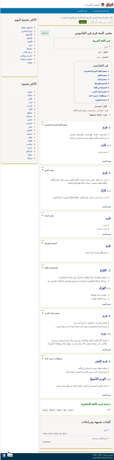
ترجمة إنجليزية (100, 100)
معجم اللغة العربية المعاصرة (95, 71)
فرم (105, 430)
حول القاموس (82, 11)
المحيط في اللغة (99, 88)
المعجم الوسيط (100, 83)
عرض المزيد (106, 161)
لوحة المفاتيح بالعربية (101, 11)
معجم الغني (101, 75)
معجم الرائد (101, 79)
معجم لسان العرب (98, 92)
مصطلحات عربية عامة (97, 96)
